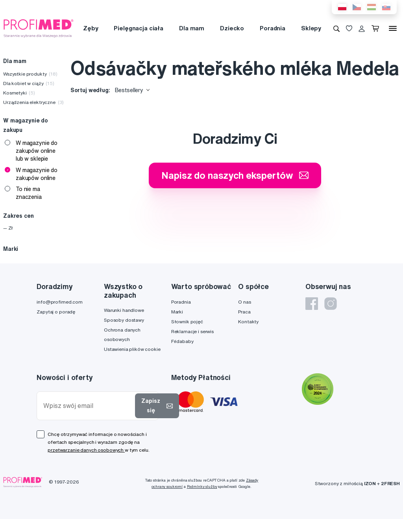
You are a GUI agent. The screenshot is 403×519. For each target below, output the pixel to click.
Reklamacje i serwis (192, 331)
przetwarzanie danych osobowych (86, 449)
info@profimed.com (60, 301)
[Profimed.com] (38, 28)
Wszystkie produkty (30, 73)
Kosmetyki (19, 92)
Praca (244, 311)
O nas (244, 301)
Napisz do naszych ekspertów (235, 175)
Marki (177, 311)
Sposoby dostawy (124, 320)
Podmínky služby (202, 486)
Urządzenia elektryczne (33, 102)
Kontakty (248, 321)
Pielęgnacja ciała (138, 28)
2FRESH (390, 483)
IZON (370, 483)
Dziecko (232, 28)
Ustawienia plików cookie (132, 349)
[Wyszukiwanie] (336, 28)
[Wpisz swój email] (87, 405)
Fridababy (182, 341)
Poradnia (272, 28)
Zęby (90, 28)
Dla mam (191, 28)
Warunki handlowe (124, 310)
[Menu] (392, 28)
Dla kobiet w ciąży (28, 83)
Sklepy (311, 28)
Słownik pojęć (187, 321)
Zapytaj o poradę (56, 311)
